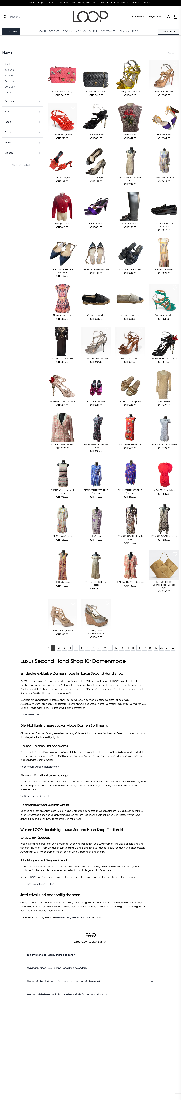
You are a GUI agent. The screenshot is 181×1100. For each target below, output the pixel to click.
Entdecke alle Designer (32, 715)
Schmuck (10, 87)
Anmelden (138, 17)
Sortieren (173, 53)
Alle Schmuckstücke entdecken (37, 884)
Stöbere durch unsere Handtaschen (39, 767)
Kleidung (9, 70)
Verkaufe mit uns (168, 32)
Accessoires (11, 81)
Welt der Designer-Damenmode (73, 918)
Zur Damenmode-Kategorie (35, 796)
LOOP (33, 877)
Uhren (8, 93)
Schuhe (9, 76)
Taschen (9, 64)
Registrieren (155, 17)
